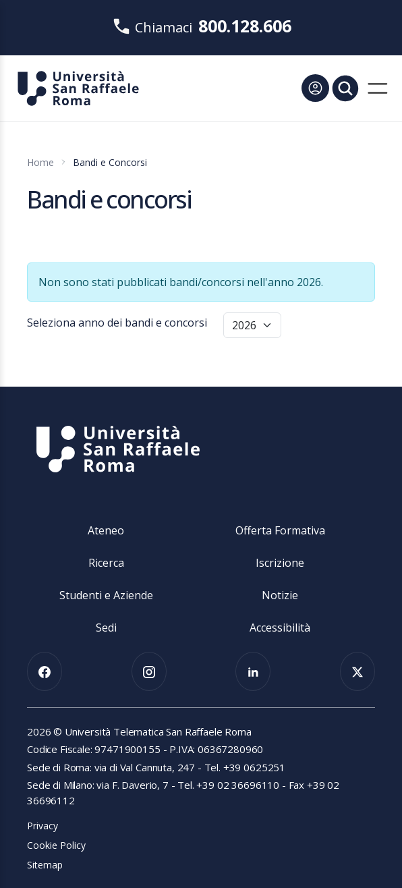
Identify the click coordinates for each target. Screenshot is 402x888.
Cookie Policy (56, 845)
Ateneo (106, 530)
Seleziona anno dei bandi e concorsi (117, 322)
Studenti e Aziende (106, 595)
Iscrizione (280, 562)
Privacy (42, 825)
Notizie (280, 595)
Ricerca (106, 562)
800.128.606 (244, 25)
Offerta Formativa (280, 530)
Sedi (106, 627)
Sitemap (45, 864)
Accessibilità (280, 627)
